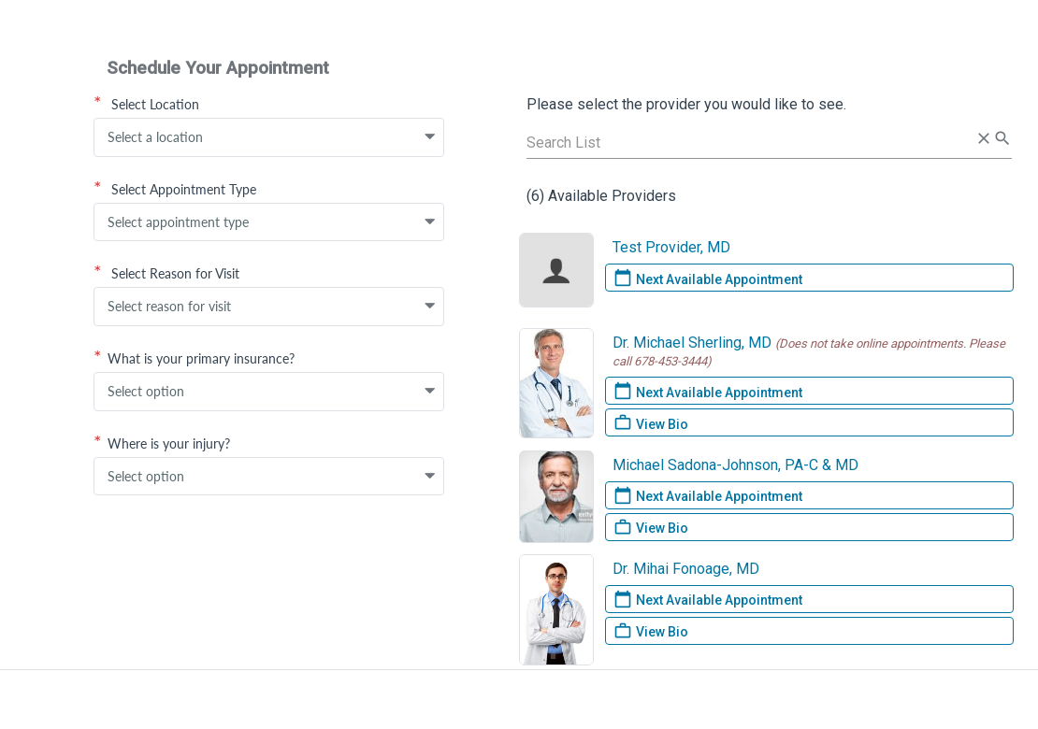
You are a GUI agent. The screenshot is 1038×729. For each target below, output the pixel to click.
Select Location (146, 103)
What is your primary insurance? (194, 358)
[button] (430, 137)
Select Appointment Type (175, 188)
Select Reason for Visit (166, 273)
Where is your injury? (162, 443)
